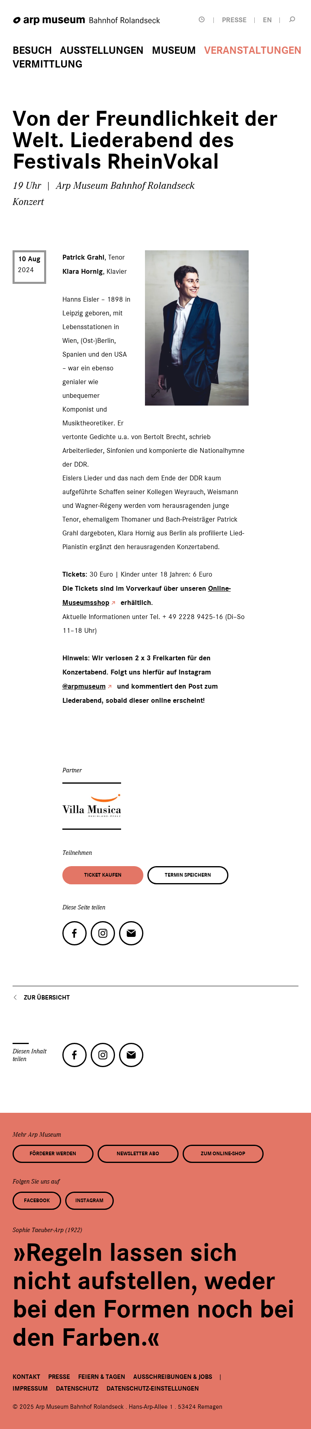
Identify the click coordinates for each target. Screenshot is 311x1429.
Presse (59, 1376)
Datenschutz (77, 1388)
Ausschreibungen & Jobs (172, 1376)
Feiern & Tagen (101, 1376)
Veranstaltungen (253, 50)
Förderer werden (53, 1153)
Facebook (37, 1200)
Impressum (30, 1388)
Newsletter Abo (138, 1153)
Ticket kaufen (102, 875)
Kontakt (26, 1376)
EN (267, 20)
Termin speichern (188, 875)
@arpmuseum (84, 686)
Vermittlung (47, 64)
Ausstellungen (102, 50)
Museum (174, 50)
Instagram (89, 1200)
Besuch (32, 50)
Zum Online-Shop (223, 1153)
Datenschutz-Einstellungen (153, 1388)
